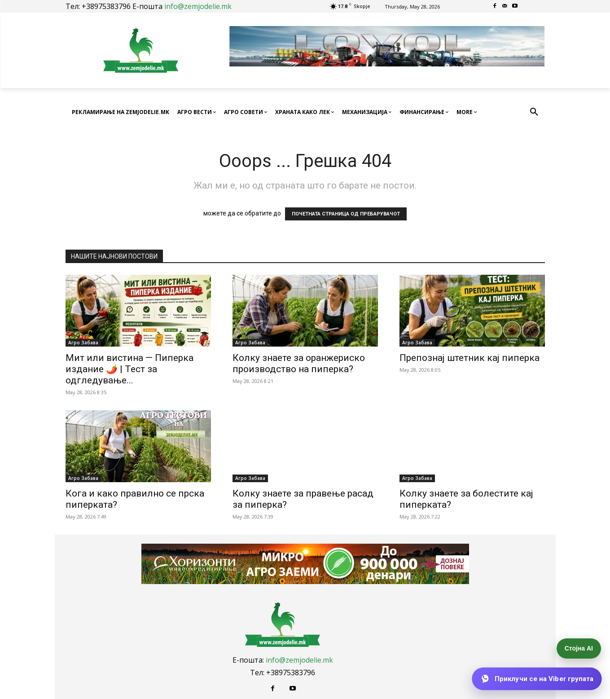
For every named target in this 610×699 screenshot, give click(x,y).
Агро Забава (83, 342)
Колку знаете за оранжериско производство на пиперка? (299, 363)
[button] (534, 112)
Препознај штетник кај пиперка (469, 357)
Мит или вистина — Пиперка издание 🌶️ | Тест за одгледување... (129, 369)
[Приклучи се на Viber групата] (536, 678)
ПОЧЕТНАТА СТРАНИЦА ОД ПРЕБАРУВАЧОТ (346, 214)
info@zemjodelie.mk (198, 6)
